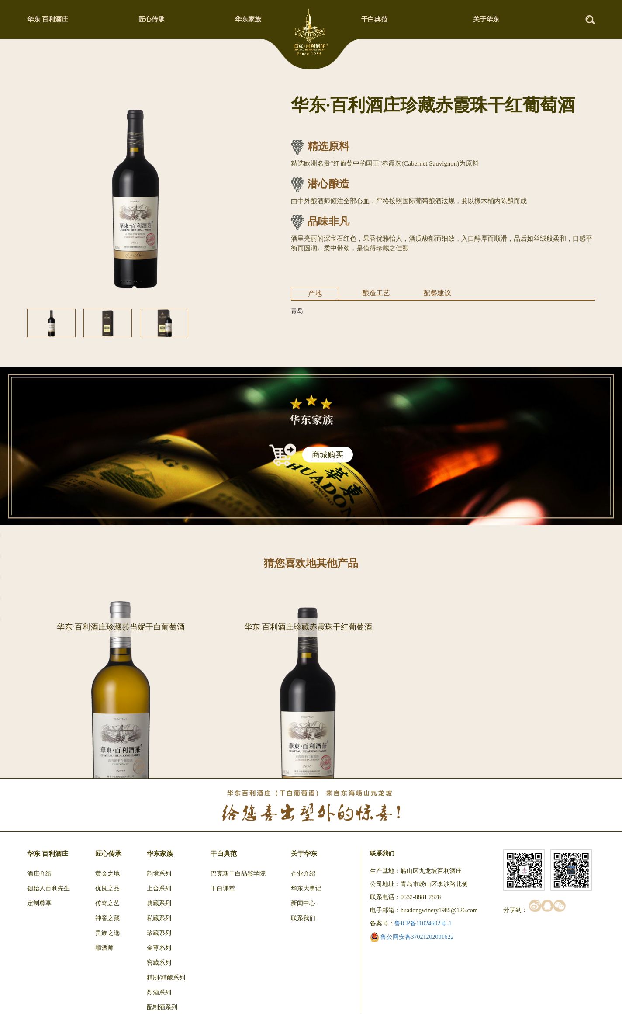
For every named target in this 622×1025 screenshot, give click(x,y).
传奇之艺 (107, 903)
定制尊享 (39, 903)
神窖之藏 (107, 918)
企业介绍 (303, 873)
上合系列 (159, 888)
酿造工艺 (376, 293)
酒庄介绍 (39, 873)
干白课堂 (223, 888)
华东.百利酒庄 (47, 19)
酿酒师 (104, 948)
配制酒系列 (162, 1007)
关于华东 (486, 19)
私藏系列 (159, 918)
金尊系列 (159, 948)
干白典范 (374, 19)
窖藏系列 (159, 962)
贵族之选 (107, 933)
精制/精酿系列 (166, 977)
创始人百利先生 (48, 888)
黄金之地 (107, 873)
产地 (315, 293)
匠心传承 (151, 19)
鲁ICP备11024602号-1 (423, 923)
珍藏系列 (159, 933)
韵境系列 (159, 873)
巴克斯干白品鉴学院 (238, 873)
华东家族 (248, 19)
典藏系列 (159, 903)
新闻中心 (303, 903)
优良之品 (107, 888)
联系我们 (303, 918)
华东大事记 (306, 888)
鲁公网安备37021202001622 (412, 937)
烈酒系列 (159, 992)
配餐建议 (437, 293)
